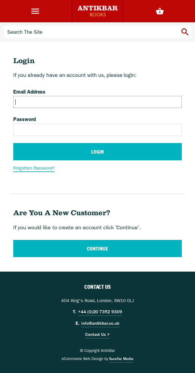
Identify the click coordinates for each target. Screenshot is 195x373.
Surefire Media (121, 358)
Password (24, 119)
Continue (97, 248)
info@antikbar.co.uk (100, 323)
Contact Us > (97, 334)
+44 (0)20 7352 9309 (100, 311)
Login (97, 152)
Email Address (29, 92)
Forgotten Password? (33, 168)
